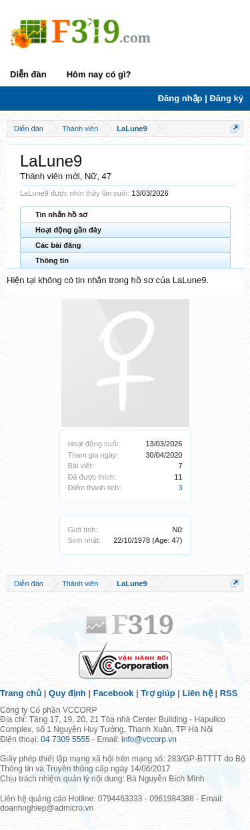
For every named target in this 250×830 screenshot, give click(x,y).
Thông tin (52, 260)
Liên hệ (198, 693)
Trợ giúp (158, 693)
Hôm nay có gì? (99, 74)
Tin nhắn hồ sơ (61, 214)
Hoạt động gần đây (68, 230)
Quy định (67, 693)
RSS (229, 693)
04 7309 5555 (65, 739)
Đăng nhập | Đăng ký (200, 98)
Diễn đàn (28, 74)
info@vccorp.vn (149, 739)
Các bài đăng (58, 245)
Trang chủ (20, 693)
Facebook (113, 693)
